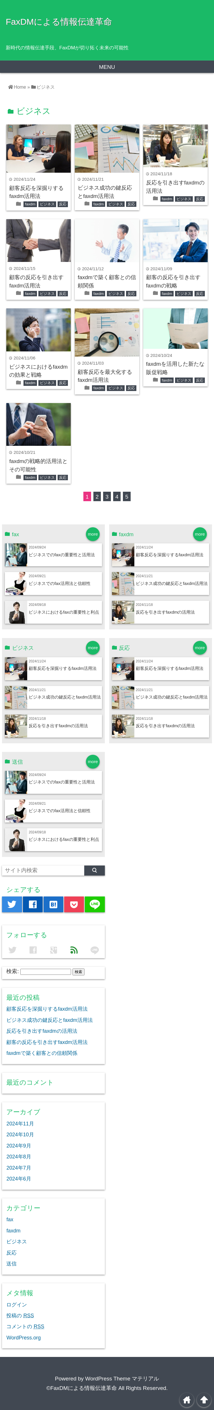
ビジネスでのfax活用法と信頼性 (59, 583)
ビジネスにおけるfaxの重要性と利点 (64, 612)
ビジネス (47, 204)
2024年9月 (18, 1146)
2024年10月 (20, 1134)
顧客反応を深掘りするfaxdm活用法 (170, 554)
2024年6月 (18, 1179)
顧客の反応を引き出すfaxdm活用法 (46, 1042)
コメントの (25, 1326)
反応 (62, 204)
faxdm (30, 204)
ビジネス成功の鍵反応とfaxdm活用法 (172, 583)
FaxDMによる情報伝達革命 (59, 21)
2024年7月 (18, 1168)
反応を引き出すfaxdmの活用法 (165, 612)
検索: (12, 971)
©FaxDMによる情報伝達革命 (81, 1388)
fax (9, 1219)
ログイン (16, 1305)
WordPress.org (23, 1338)
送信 (11, 1264)
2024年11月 (20, 1124)
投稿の (20, 1315)
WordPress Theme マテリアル (122, 1379)
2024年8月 (18, 1157)
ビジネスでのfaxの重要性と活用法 (62, 554)
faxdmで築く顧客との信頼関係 (41, 1053)
